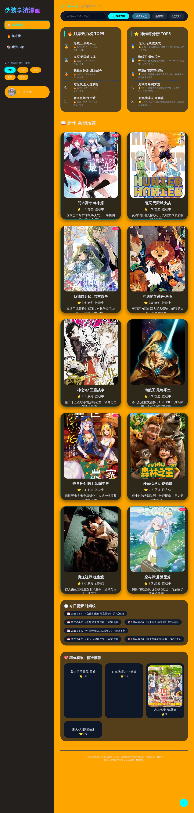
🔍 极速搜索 (119, 16)
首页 (62, 6)
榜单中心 (73, 6)
